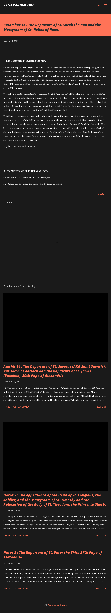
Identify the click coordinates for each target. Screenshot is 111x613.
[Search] (99, 5)
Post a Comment (21, 406)
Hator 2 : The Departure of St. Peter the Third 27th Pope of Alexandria (52, 554)
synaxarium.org (19, 5)
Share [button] (101, 193)
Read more (102, 406)
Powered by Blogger (55, 605)
